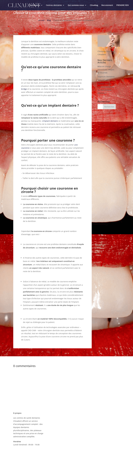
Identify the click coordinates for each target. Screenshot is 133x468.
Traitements (34, 5)
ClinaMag (94, 5)
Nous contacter (94, 415)
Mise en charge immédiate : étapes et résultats (106, 69)
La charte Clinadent (96, 424)
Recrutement (107, 5)
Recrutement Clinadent (98, 429)
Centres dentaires (54, 5)
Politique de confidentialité (100, 439)
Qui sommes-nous (76, 5)
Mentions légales (95, 434)
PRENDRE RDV (122, 5)
